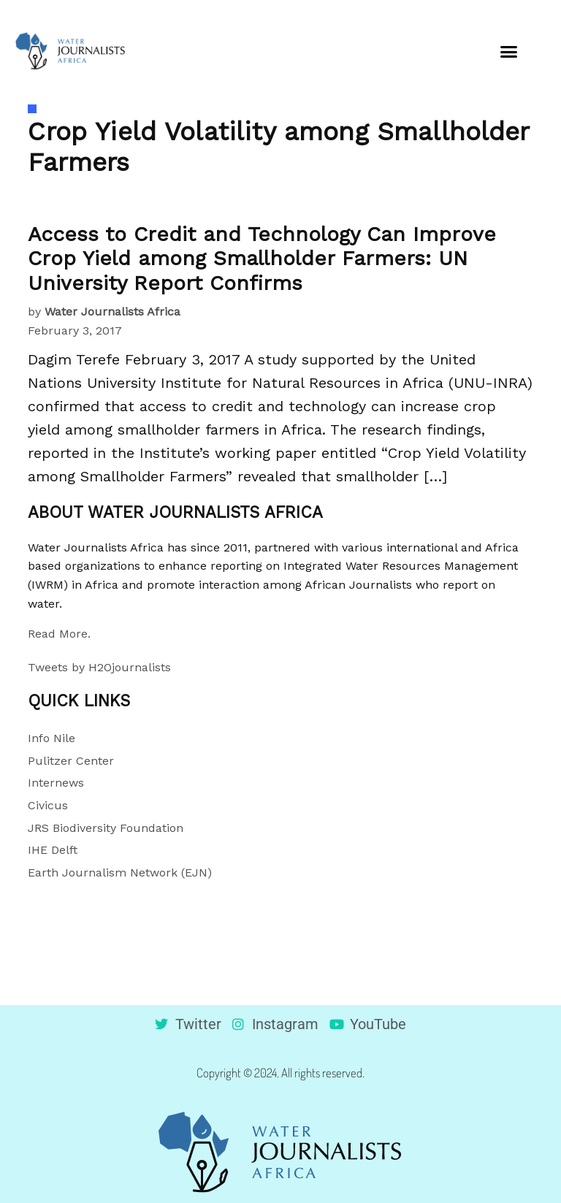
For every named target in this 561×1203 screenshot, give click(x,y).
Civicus (48, 805)
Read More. (59, 634)
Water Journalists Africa (112, 311)
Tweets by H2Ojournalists (99, 667)
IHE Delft (52, 850)
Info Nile (51, 738)
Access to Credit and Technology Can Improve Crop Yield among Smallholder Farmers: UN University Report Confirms (262, 258)
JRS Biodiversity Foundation (105, 828)
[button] (508, 51)
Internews (56, 783)
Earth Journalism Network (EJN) (120, 872)
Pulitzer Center (71, 761)
